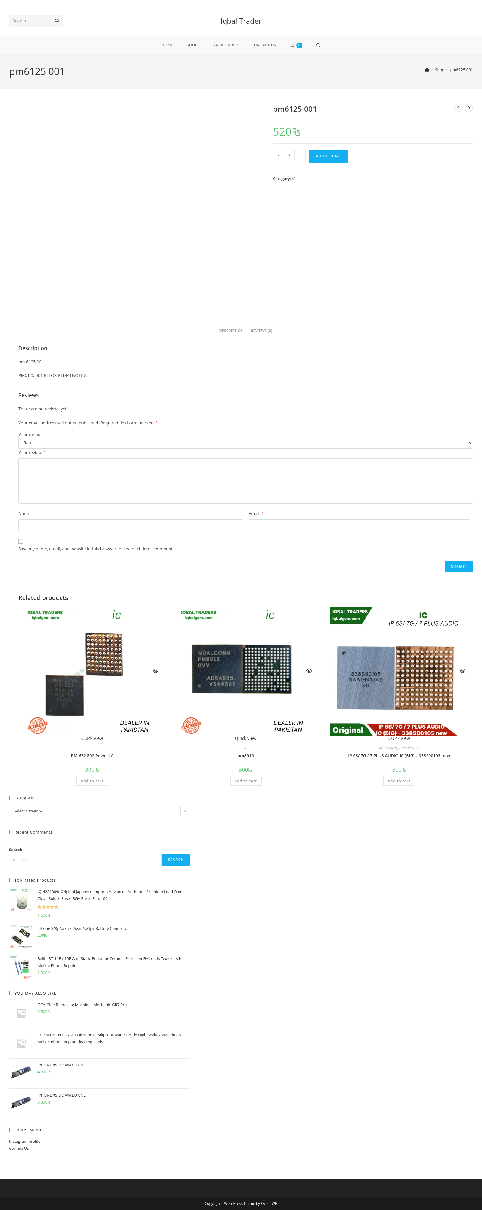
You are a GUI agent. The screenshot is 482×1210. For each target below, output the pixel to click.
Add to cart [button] (92, 781)
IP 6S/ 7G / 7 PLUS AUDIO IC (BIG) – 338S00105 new (399, 756)
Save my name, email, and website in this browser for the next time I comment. (96, 549)
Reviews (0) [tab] (261, 330)
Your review (31, 452)
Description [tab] (231, 330)
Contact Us (19, 1148)
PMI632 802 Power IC (92, 756)
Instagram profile (24, 1141)
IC (294, 178)
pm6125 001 (461, 69)
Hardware (407, 748)
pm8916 (245, 756)
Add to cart (329, 156)
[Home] (427, 69)
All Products (388, 748)
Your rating (31, 434)
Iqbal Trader (241, 21)
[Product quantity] (289, 155)
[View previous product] (458, 108)
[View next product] (469, 108)
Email (256, 513)
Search (15, 849)
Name (26, 513)
